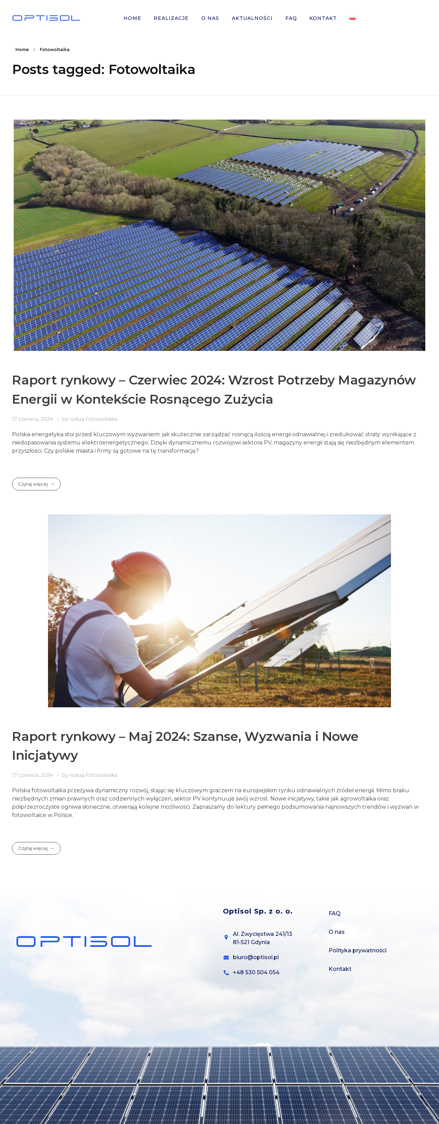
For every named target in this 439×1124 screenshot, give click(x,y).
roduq (77, 419)
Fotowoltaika (101, 419)
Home (22, 49)
